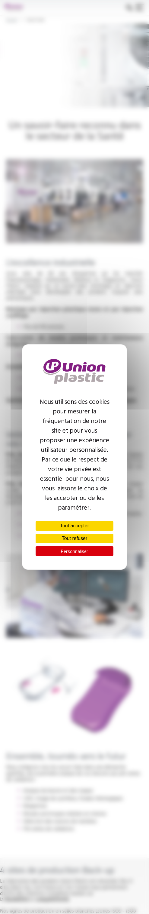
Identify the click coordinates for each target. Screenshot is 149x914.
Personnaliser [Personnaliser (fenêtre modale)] (74, 551)
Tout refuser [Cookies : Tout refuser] (74, 538)
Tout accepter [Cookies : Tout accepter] (74, 525)
